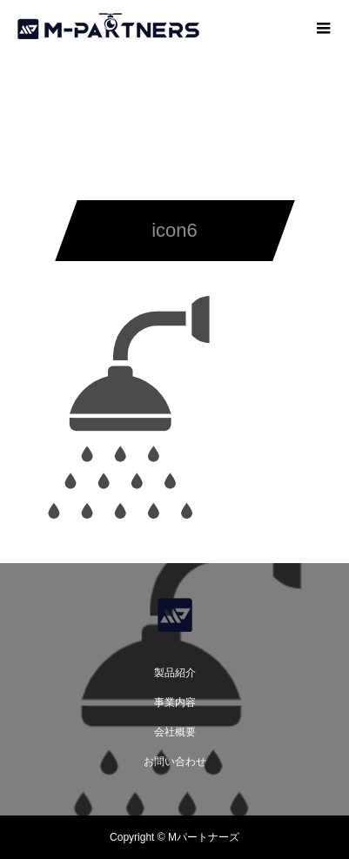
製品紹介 (175, 673)
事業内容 (175, 702)
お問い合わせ (175, 761)
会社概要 (175, 732)
